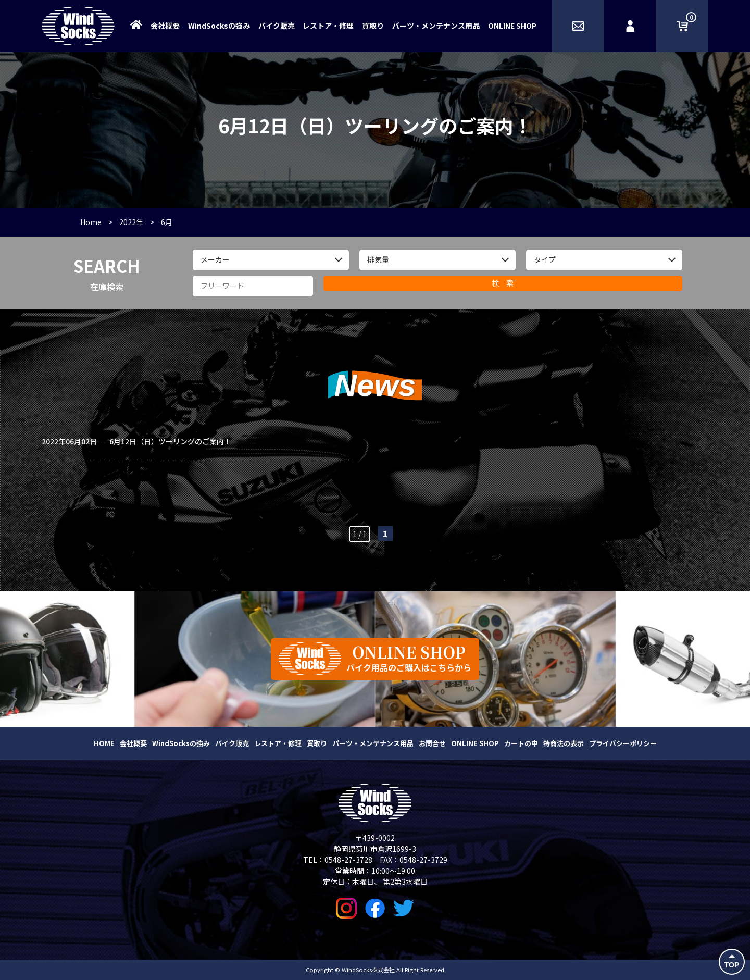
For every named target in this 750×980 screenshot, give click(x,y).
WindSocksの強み (219, 25)
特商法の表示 (563, 743)
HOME (104, 743)
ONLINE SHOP (512, 25)
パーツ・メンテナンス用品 (436, 25)
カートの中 (521, 743)
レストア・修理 (328, 25)
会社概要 (165, 25)
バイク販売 (276, 25)
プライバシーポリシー (623, 743)
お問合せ (432, 743)
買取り (373, 25)
